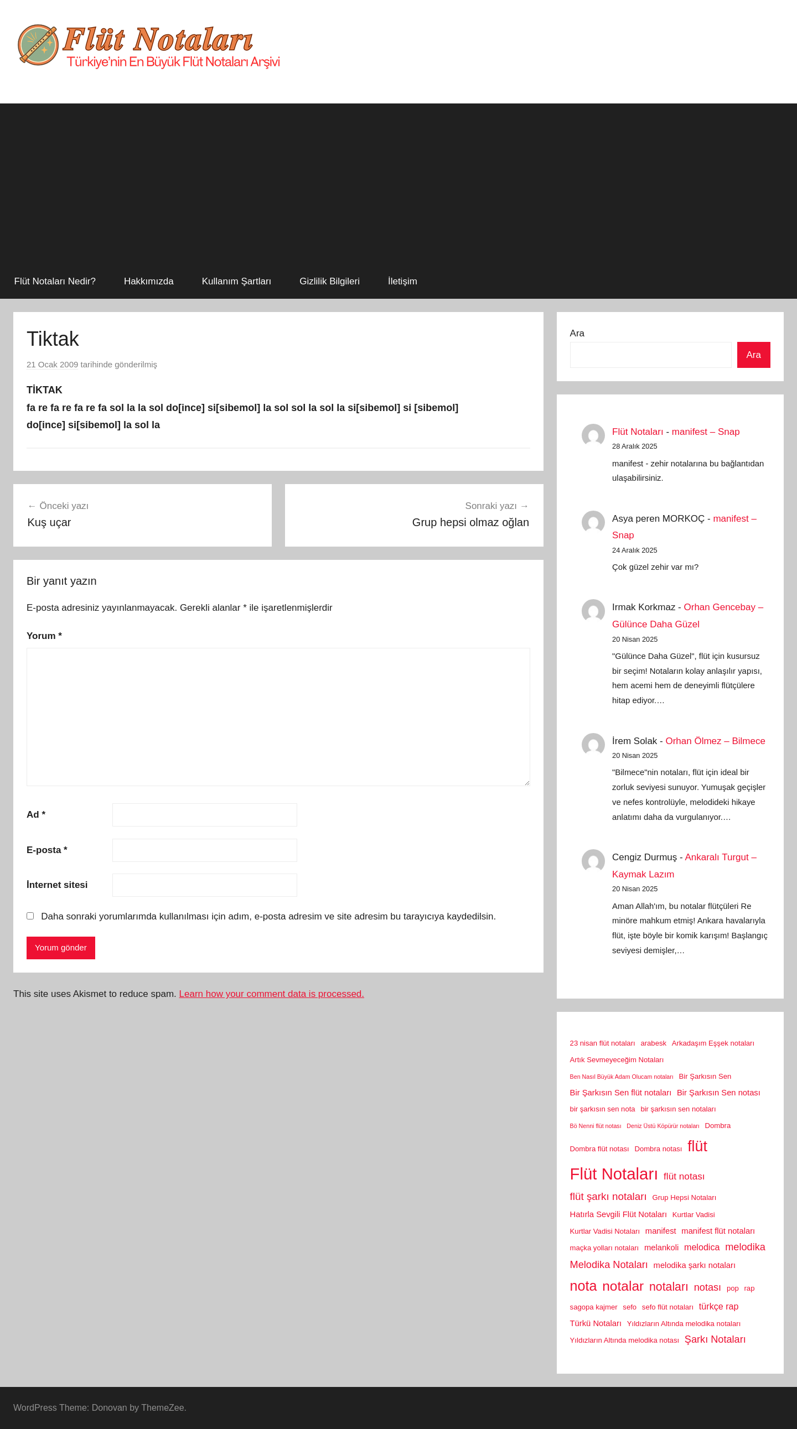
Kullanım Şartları (237, 281)
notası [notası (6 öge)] (707, 1287)
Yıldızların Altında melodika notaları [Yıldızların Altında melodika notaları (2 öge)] (684, 1323)
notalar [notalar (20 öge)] (623, 1286)
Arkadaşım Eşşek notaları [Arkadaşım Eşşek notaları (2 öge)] (713, 1043)
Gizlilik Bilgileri (329, 281)
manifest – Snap (706, 432)
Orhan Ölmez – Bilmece (715, 741)
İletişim (402, 281)
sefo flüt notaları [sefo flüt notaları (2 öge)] (668, 1307)
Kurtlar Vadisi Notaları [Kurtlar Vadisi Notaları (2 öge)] (605, 1231)
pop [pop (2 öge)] (733, 1288)
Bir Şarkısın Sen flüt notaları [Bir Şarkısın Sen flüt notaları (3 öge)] (621, 1092)
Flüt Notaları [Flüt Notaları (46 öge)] (614, 1174)
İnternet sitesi (57, 885)
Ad (36, 814)
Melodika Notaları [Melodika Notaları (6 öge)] (609, 1264)
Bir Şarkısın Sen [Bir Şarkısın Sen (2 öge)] (705, 1076)
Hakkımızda (149, 281)
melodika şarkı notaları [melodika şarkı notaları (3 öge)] (695, 1265)
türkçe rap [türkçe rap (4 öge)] (719, 1306)
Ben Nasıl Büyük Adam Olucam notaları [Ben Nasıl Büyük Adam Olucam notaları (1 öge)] (622, 1076)
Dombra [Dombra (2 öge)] (718, 1125)
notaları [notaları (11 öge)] (669, 1286)
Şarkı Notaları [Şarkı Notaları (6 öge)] (715, 1339)
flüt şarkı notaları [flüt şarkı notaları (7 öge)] (608, 1196)
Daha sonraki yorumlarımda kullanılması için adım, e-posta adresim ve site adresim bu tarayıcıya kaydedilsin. (268, 916)
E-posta (47, 850)
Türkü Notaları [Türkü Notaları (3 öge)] (596, 1323)
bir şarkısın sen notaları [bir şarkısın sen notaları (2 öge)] (678, 1109)
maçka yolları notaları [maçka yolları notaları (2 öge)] (604, 1248)
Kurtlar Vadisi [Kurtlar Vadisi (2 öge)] (693, 1214)
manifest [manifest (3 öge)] (660, 1231)
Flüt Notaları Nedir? (55, 281)
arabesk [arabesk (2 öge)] (653, 1043)
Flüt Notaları (638, 432)
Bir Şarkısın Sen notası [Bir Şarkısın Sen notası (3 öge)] (718, 1092)
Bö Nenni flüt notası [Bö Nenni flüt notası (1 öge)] (596, 1126)
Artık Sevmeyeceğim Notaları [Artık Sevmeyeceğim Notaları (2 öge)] (617, 1060)
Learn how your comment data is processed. (272, 994)
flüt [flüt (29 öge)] (697, 1146)
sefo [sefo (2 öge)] (629, 1307)
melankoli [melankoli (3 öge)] (661, 1247)
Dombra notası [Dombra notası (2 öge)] (658, 1149)
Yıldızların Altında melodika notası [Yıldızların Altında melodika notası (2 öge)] (624, 1340)
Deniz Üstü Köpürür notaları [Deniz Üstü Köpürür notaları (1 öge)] (663, 1126)
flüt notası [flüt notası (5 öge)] (684, 1176)
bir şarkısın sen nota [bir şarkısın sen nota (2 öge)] (602, 1109)
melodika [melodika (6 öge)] (745, 1247)
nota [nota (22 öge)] (583, 1285)
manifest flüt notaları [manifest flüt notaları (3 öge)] (718, 1231)
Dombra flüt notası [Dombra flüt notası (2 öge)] (599, 1149)
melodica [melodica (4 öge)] (702, 1247)
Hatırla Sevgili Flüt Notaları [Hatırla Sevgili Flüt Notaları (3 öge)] (618, 1214)
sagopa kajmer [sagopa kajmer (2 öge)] (594, 1307)
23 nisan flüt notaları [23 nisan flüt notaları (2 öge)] (602, 1043)
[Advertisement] (398, 180)
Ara (577, 333)
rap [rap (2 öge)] (749, 1288)
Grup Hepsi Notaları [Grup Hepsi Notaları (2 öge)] (685, 1197)
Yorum (44, 636)
